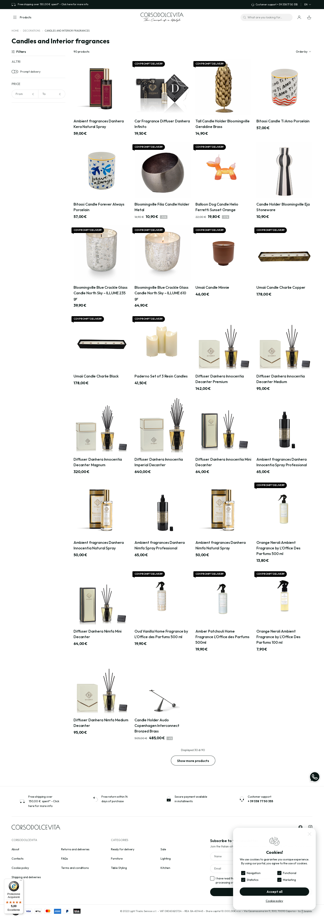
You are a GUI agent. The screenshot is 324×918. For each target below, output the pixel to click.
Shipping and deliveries (26, 877)
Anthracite (24, 135)
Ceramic (22, 237)
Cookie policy (20, 868)
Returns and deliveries (75, 849)
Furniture (117, 858)
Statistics (252, 880)
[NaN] (25, 94)
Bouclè (21, 217)
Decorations (31, 30)
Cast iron (23, 230)
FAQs (64, 858)
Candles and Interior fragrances (67, 30)
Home (15, 30)
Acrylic (21, 198)
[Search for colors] (38, 118)
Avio (20, 141)
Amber (21, 129)
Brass (21, 224)
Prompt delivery (30, 71)
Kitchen (165, 868)
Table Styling (119, 868)
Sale (163, 849)
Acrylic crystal (26, 205)
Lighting (166, 858)
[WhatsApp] (315, 777)
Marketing (289, 880)
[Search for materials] (38, 188)
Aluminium (23, 211)
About (15, 849)
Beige (20, 148)
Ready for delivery (122, 849)
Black (20, 154)
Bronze (22, 167)
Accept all (274, 892)
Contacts (18, 858)
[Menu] (20, 881)
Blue (20, 161)
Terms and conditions (75, 868)
